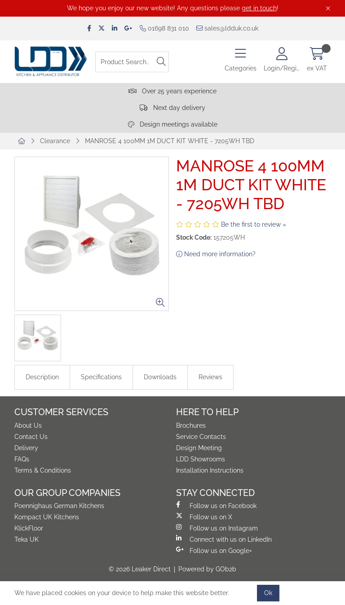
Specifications (101, 377)
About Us (28, 425)
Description (42, 377)
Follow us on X (204, 517)
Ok (268, 592)
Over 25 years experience (172, 91)
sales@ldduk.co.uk (227, 28)
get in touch (259, 8)
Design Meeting (199, 448)
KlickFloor (28, 528)
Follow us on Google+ (214, 550)
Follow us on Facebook (216, 505)
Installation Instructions (209, 470)
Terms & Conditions (42, 470)
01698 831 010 (164, 28)
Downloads (160, 377)
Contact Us (31, 436)
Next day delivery (172, 107)
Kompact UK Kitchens (46, 517)
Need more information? (216, 254)
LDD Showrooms (200, 459)
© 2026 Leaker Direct (140, 569)
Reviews (210, 377)
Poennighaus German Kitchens (59, 505)
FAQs (21, 459)
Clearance (55, 141)
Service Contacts (201, 436)
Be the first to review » (253, 224)
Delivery (26, 448)
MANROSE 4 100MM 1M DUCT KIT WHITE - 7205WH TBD (169, 141)
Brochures (191, 425)
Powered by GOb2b (207, 569)
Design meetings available (172, 124)
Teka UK (26, 539)
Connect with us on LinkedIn (224, 539)
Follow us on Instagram (217, 528)
